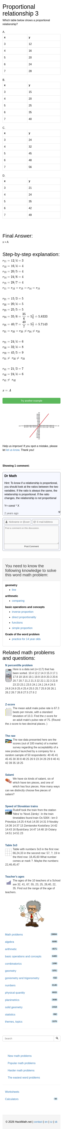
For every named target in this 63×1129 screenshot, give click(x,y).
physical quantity (31, 992)
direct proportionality (24, 617)
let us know (12, 450)
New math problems (20, 1055)
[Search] (57, 1038)
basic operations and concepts (31, 956)
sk (56, 1121)
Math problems (31, 934)
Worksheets (12, 1091)
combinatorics (31, 963)
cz (51, 1121)
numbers (31, 985)
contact (38, 1121)
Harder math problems (21, 1070)
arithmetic (31, 949)
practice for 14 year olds (26, 639)
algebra (31, 941)
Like (59, 512)
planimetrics (31, 999)
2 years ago (11, 513)
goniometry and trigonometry (31, 978)
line (14, 589)
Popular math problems (21, 1063)
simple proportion (22, 628)
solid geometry (31, 1007)
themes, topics (31, 1021)
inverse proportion (22, 611)
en (46, 1121)
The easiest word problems (24, 1077)
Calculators (31, 1099)
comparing (18, 600)
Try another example (31, 400)
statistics (31, 1014)
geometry (31, 970)
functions (17, 622)
